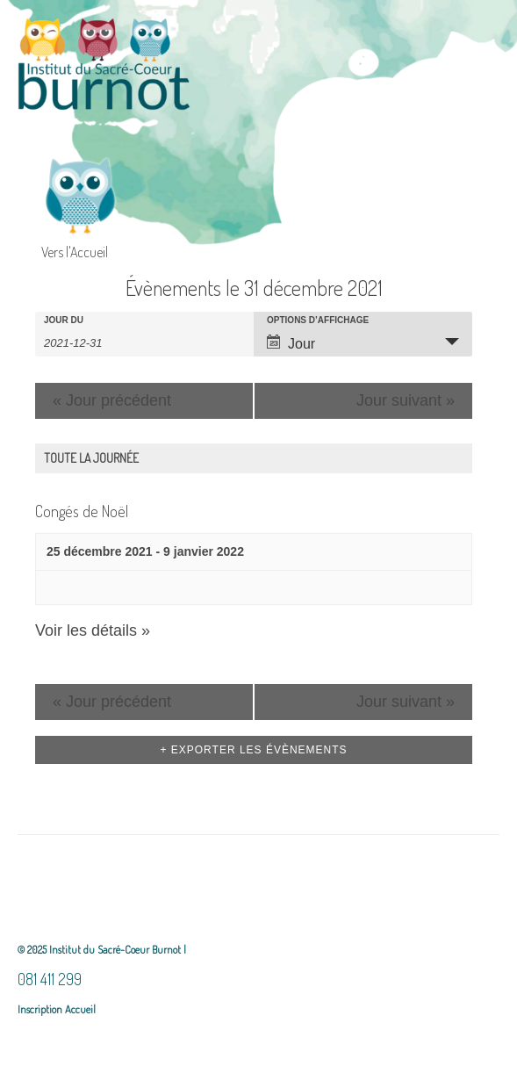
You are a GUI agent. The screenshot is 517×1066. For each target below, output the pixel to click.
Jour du (63, 320)
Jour (291, 343)
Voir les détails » (92, 630)
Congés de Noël (81, 511)
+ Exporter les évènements (253, 750)
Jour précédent (112, 400)
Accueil (79, 1009)
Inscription (40, 1009)
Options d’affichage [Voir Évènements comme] (318, 320)
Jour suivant (405, 400)
